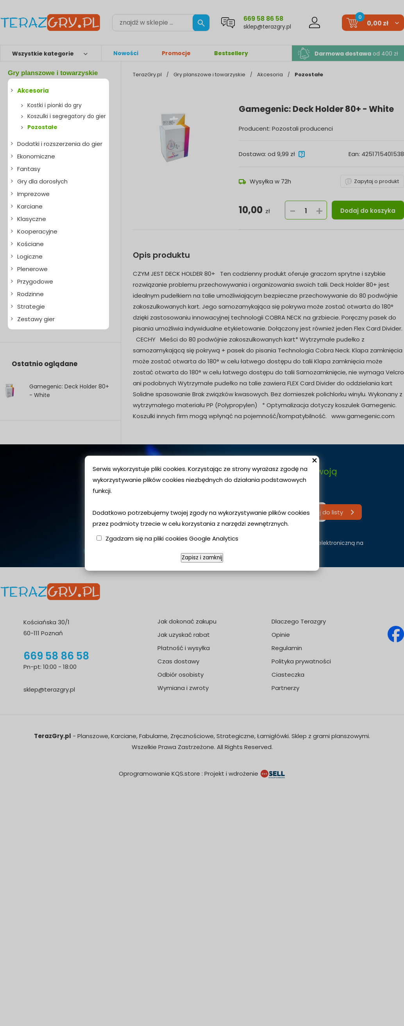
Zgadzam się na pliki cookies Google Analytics (171, 538)
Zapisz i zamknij (202, 557)
